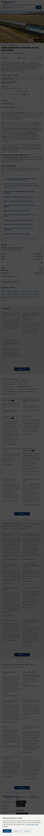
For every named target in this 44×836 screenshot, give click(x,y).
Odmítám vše (17, 831)
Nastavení (27, 831)
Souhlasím (7, 831)
